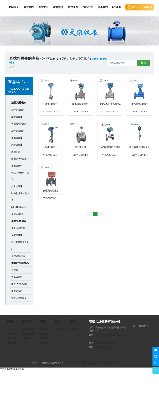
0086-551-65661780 (105, 343)
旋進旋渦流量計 (80, 104)
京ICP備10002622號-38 (75, 362)
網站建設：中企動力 (98, 362)
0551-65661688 (139, 7)
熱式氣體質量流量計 (109, 147)
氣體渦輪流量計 (51, 190)
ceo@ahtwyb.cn (103, 347)
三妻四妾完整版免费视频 (12, 369)
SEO (115, 362)
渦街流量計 (51, 104)
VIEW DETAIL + (51, 111)
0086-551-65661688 (105, 335)
